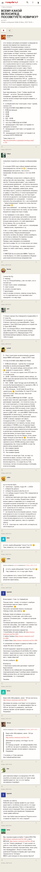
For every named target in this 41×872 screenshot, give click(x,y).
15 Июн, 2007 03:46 (6, 764)
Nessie (9, 269)
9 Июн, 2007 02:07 (6, 149)
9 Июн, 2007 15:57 (6, 304)
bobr (16, 565)
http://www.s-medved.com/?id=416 (21, 841)
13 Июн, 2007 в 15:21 (31, 565)
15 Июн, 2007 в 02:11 (31, 729)
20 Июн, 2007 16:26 (26, 22)
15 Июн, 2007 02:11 (6, 718)
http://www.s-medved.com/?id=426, (15, 839)
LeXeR (9, 348)
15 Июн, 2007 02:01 (6, 686)
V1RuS (9, 154)
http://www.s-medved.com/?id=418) (25, 640)
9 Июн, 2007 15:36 (6, 265)
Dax (8, 768)
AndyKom (10, 35)
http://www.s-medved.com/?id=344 (15, 700)
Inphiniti (9, 592)
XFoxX (9, 723)
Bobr (8, 538)
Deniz (8, 690)
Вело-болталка (6, 7)
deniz (16, 729)
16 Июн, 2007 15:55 (6, 789)
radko (8, 477)
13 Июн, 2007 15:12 (6, 533)
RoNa (16, 22)
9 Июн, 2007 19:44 (6, 344)
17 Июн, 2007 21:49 (6, 825)
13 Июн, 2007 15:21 (6, 554)
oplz (8, 309)
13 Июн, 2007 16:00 (6, 587)
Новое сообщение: (7, 22)
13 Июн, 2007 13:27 (6, 473)
